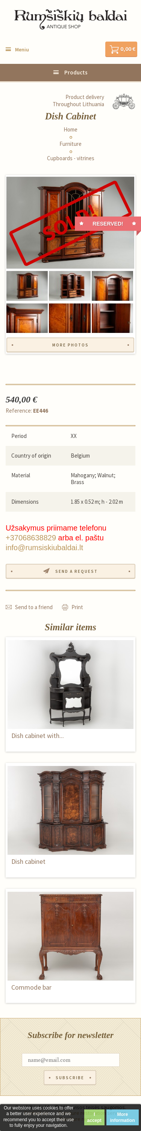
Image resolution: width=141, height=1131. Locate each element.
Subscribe (70, 1077)
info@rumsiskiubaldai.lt (44, 547)
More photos (70, 345)
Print (77, 607)
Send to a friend (34, 607)
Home (70, 129)
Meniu (22, 49)
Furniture (70, 144)
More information (122, 1117)
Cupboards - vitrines (70, 158)
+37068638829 (31, 538)
